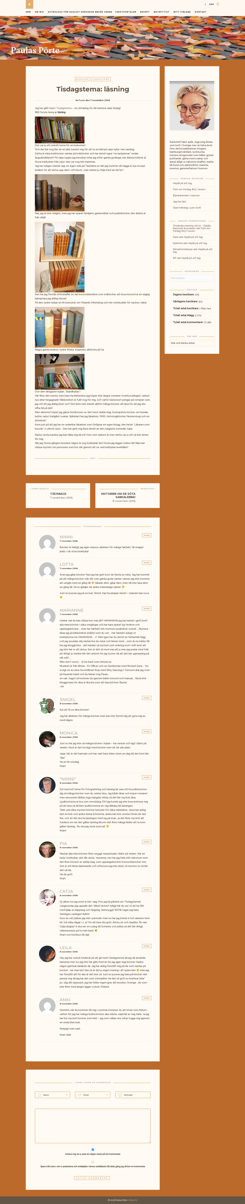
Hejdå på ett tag (182, 183)
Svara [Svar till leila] (147, 946)
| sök (209, 4)
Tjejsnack (58, 493)
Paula (82, 100)
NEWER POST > (148, 489)
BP (174, 258)
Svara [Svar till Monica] (147, 731)
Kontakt (201, 12)
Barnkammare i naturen (186, 195)
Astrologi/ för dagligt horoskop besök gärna (80, 12)
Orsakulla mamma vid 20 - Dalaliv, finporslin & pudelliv (192, 227)
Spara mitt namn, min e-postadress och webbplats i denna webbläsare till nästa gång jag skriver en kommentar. (92, 1166)
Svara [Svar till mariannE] (147, 609)
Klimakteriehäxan (183, 249)
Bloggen (82, 79)
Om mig (39, 12)
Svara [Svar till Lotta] (147, 563)
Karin (176, 237)
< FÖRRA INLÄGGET (39, 489)
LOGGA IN (132, 1200)
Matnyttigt (162, 12)
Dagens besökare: (184, 294)
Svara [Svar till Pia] (147, 842)
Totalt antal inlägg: (184, 315)
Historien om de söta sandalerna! (118, 495)
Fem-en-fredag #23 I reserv (189, 189)
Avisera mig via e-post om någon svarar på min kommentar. (92, 1152)
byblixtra (178, 243)
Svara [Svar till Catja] (147, 890)
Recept (145, 12)
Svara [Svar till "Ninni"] (147, 777)
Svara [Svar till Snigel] (147, 698)
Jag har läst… (180, 201)
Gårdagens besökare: (186, 301)
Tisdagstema (100, 79)
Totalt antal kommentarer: (188, 322)
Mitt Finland (182, 12)
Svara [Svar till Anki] (147, 998)
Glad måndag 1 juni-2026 (187, 207)
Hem (28, 12)
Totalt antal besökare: (186, 308)
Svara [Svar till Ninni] (147, 535)
